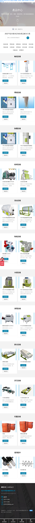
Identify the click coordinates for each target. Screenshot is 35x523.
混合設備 (31, 44)
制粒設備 (5, 47)
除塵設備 (18, 44)
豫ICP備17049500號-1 (6, 512)
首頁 (16, 29)
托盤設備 (15, 50)
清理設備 (18, 47)
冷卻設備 (12, 47)
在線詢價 (5, 80)
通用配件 (21, 50)
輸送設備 (5, 44)
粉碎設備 (24, 44)
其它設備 (31, 47)
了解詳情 (5, 83)
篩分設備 (24, 47)
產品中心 (20, 29)
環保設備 (12, 44)
